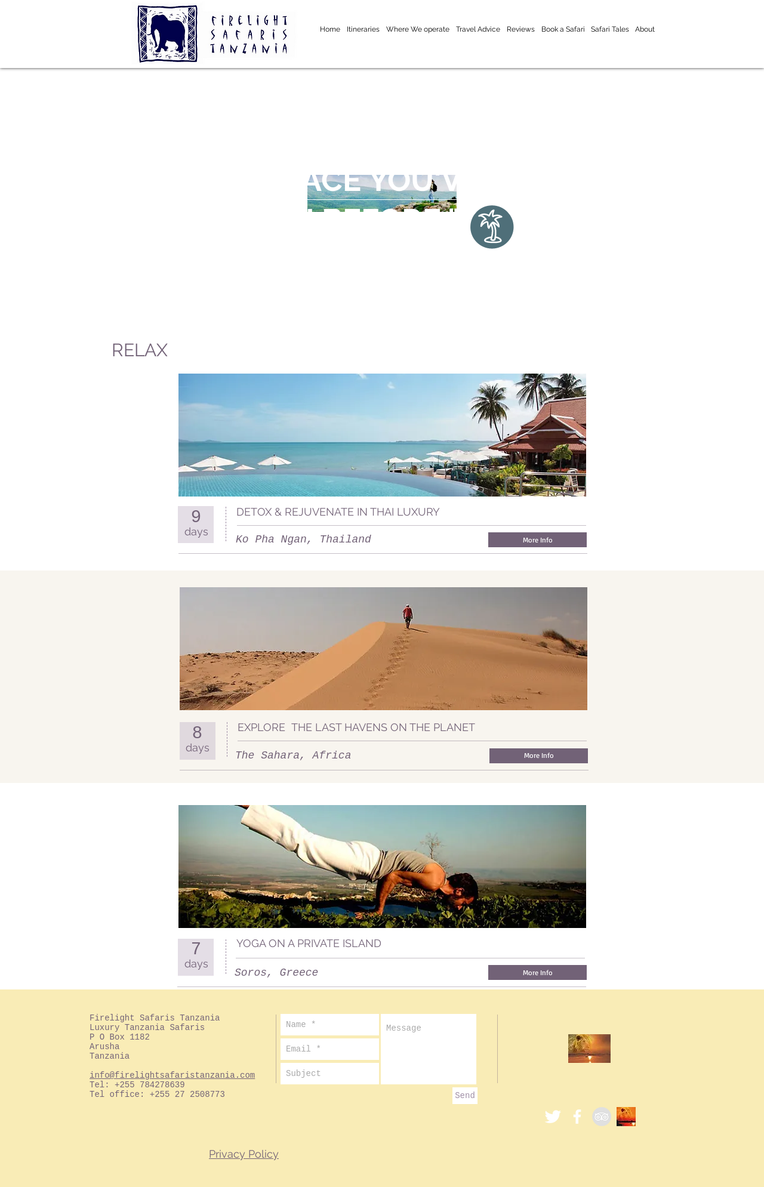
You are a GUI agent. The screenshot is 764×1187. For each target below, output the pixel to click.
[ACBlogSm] (626, 1116)
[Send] (465, 1095)
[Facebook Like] (560, 512)
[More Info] (537, 539)
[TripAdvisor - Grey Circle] (601, 1116)
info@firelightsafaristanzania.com (172, 1075)
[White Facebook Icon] (577, 1116)
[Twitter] (552, 1116)
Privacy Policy (244, 1154)
